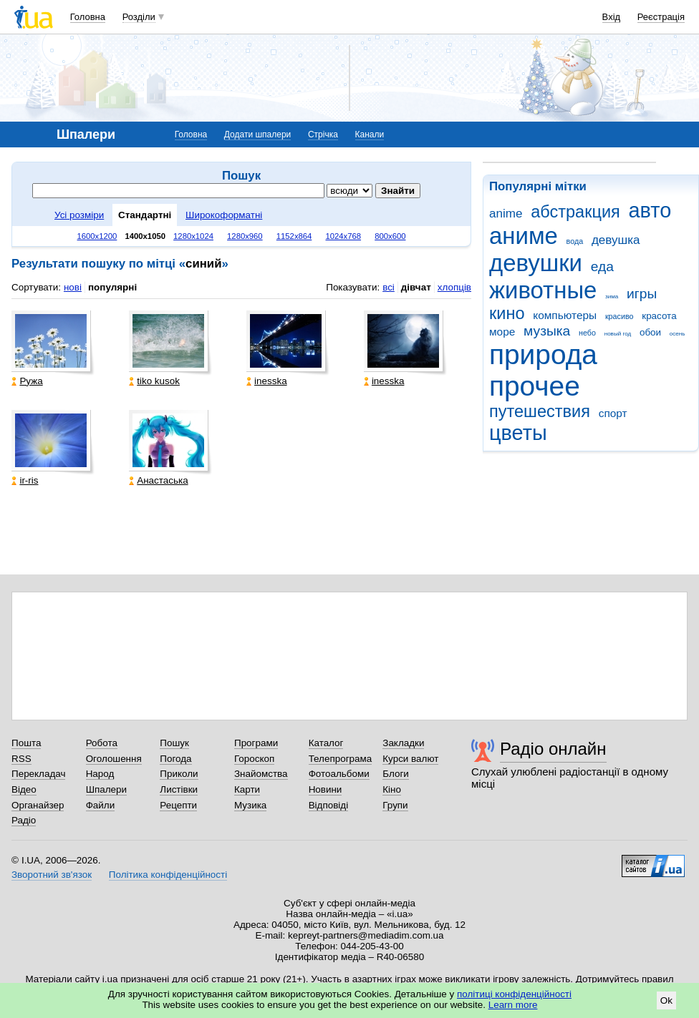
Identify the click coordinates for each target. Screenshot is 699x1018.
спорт (613, 413)
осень (677, 334)
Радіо (23, 820)
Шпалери (106, 789)
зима (611, 296)
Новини (325, 789)
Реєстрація (661, 16)
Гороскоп (254, 758)
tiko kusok (154, 381)
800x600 (390, 236)
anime (505, 213)
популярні (112, 287)
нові (73, 287)
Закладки (403, 743)
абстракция (575, 211)
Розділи (138, 16)
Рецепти (178, 805)
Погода (175, 758)
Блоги (395, 773)
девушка (616, 240)
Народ (100, 773)
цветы (518, 432)
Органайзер (37, 805)
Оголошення (114, 758)
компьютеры (565, 315)
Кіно (391, 789)
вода (575, 241)
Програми (256, 743)
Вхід (611, 16)
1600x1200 (97, 236)
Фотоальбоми (339, 773)
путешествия (539, 411)
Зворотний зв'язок (51, 874)
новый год (617, 334)
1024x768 (343, 236)
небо (587, 332)
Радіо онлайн (553, 748)
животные (543, 290)
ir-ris (24, 480)
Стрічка (323, 134)
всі (388, 287)
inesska (266, 381)
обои (650, 332)
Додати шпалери (257, 134)
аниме (523, 235)
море (502, 332)
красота (659, 315)
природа (543, 354)
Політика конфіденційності (168, 874)
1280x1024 (193, 236)
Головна (87, 16)
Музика (250, 805)
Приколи (179, 773)
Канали (370, 134)
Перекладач (38, 773)
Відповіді (329, 805)
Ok (666, 1000)
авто (650, 210)
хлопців (454, 287)
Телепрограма (340, 758)
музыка (547, 330)
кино (507, 313)
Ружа (26, 381)
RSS (21, 758)
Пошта (26, 743)
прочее (534, 386)
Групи (395, 805)
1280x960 (245, 236)
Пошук (174, 743)
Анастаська (158, 480)
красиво (619, 316)
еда (602, 266)
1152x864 (294, 236)
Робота (101, 743)
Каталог (326, 743)
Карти (247, 789)
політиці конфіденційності (514, 994)
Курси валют (410, 758)
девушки (535, 263)
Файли (100, 805)
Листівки (179, 789)
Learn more (513, 1004)
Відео (24, 789)
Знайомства (261, 773)
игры (642, 293)
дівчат (416, 287)
